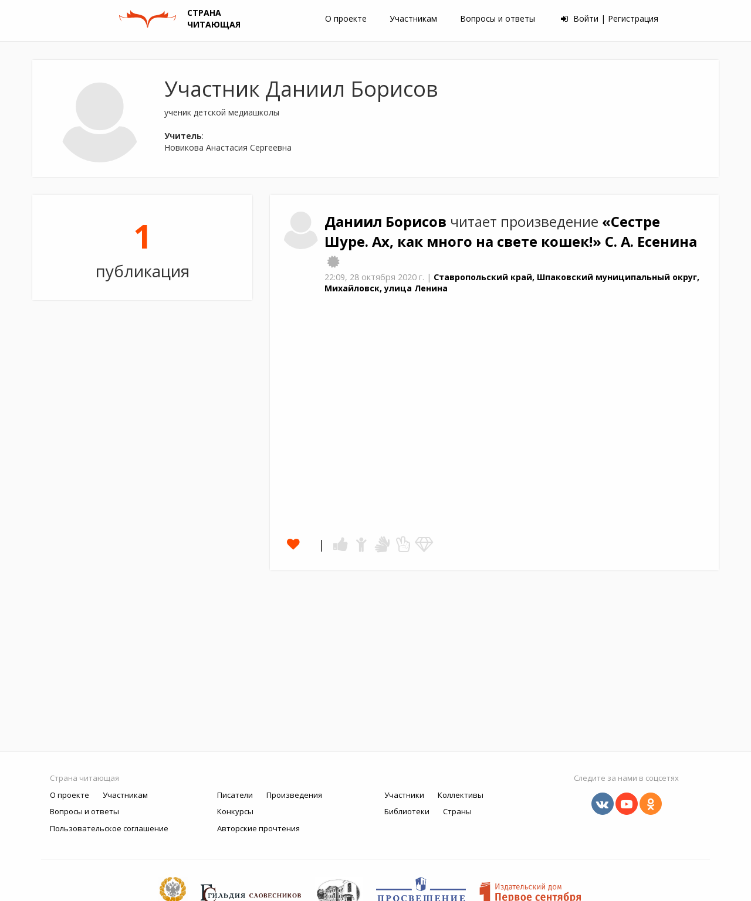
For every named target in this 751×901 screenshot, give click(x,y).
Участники (404, 795)
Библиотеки (406, 811)
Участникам (413, 18)
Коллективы (460, 795)
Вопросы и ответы (497, 18)
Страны (457, 811)
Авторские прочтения (258, 828)
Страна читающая (84, 778)
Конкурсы (235, 811)
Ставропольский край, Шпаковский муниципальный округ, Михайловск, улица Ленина (511, 282)
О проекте (346, 18)
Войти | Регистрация (609, 18)
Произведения (294, 795)
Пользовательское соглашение (109, 828)
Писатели (235, 795)
